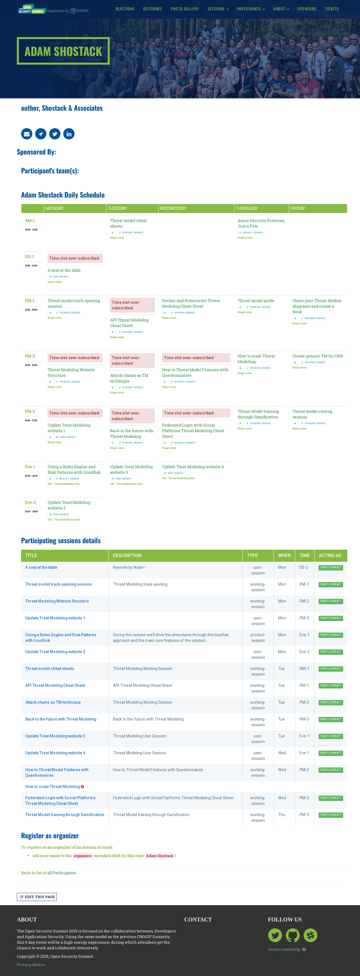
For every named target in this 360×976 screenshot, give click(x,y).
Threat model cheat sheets (49, 668)
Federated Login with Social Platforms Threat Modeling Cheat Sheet (193, 430)
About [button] (281, 9)
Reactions (125, 9)
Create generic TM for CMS (317, 356)
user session (59, 276)
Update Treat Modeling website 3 (55, 736)
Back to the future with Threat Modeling (131, 433)
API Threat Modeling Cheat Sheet (129, 322)
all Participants (61, 872)
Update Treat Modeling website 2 (55, 651)
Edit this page (37, 897)
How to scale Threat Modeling (54, 786)
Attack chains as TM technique (129, 378)
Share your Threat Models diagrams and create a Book (316, 306)
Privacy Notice (31, 964)
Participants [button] (251, 9)
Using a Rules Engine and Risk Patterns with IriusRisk (74, 469)
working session (131, 232)
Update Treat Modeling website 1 (55, 618)
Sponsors (307, 9)
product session (251, 232)
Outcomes (152, 9)
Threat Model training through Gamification (258, 414)
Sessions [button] (218, 9)
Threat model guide (256, 300)
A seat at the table (64, 270)
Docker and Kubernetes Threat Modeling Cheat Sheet (191, 303)
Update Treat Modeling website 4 (193, 466)
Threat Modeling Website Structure (57, 601)
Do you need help (287, 949)
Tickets (332, 9)
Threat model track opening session (58, 584)
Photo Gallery (185, 9)
